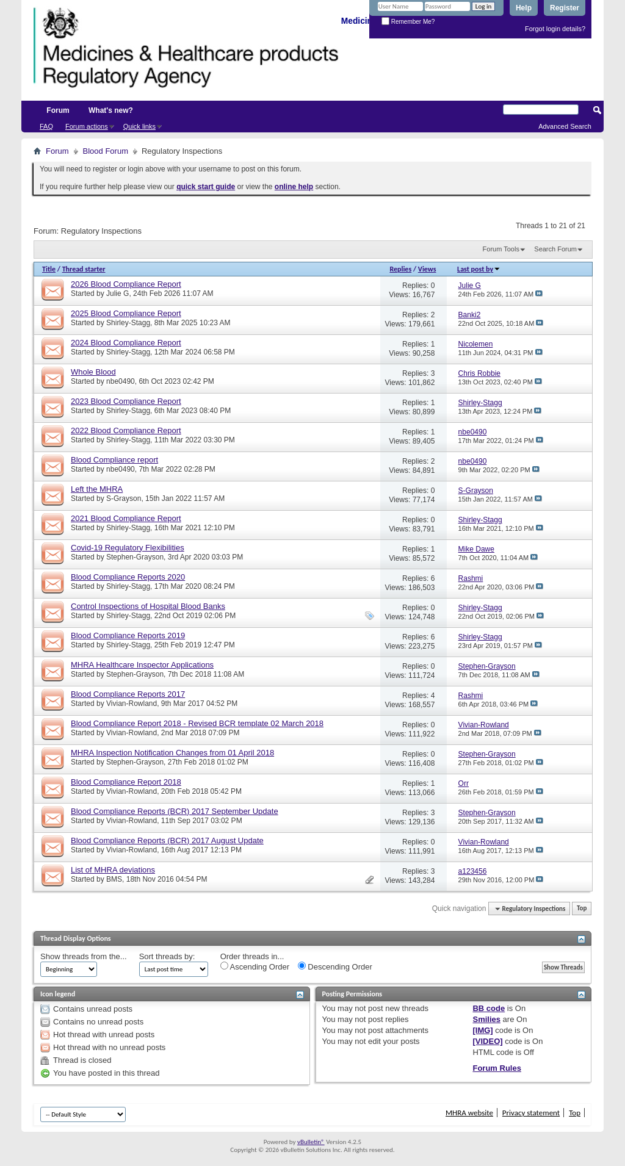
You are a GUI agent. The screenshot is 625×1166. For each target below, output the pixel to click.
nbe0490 (120, 381)
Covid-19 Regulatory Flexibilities (127, 547)
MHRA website (469, 1112)
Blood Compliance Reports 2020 (128, 576)
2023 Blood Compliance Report (126, 401)
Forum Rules (496, 1068)
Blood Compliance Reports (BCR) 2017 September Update (174, 811)
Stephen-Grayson (135, 557)
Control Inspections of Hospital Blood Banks (148, 606)
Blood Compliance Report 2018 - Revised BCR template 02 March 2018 (197, 723)
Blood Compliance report (114, 459)
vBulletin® (311, 1142)
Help (524, 8)
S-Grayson (123, 498)
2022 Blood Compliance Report (126, 430)
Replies (400, 269)
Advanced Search (564, 126)
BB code (488, 1008)
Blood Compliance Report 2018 (126, 781)
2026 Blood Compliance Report (126, 284)
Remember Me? (408, 21)
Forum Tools (501, 249)
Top (582, 909)
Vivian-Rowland (131, 703)
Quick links (139, 126)
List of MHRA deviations (113, 869)
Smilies (486, 1019)
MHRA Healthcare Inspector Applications (142, 664)
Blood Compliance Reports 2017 (128, 694)
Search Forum (555, 249)
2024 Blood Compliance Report (126, 342)
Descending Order (335, 966)
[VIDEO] (487, 1041)
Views (427, 269)
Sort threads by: (167, 956)
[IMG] (482, 1030)
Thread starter (84, 269)
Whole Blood (93, 371)
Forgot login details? (555, 28)
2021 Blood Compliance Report (126, 518)
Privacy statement (531, 1112)
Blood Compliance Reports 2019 (128, 635)
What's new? (111, 110)
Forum (57, 110)
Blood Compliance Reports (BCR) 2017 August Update (167, 840)
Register (564, 8)
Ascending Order (254, 966)
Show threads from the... (83, 956)
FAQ (46, 126)
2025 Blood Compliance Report (126, 313)
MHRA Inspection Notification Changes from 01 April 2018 (172, 752)
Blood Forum (105, 151)
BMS (114, 879)
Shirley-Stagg (128, 322)
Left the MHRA (97, 489)
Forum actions (86, 126)
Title (49, 269)
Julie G (117, 293)
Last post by (478, 269)
